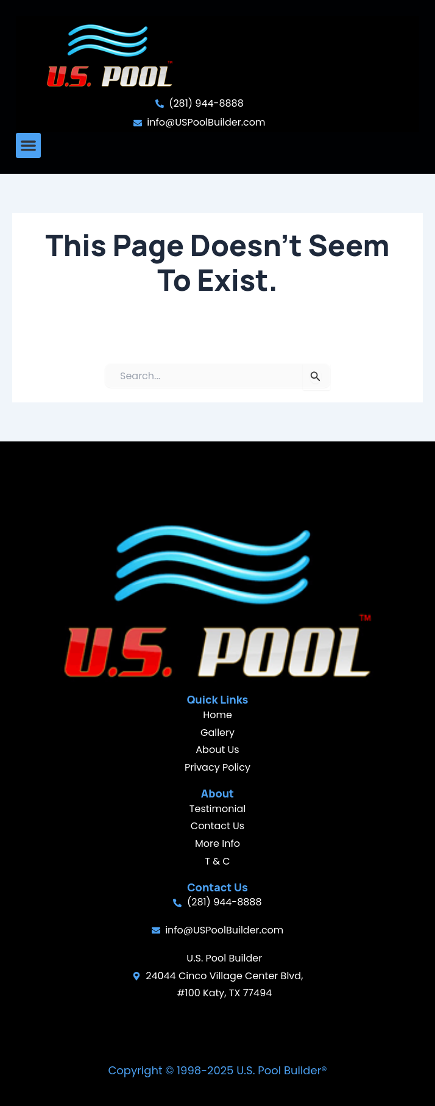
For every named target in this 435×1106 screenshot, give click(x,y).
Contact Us (217, 826)
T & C (217, 861)
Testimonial (217, 809)
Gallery (217, 733)
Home (217, 715)
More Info (217, 844)
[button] (28, 145)
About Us (217, 750)
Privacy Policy (217, 767)
